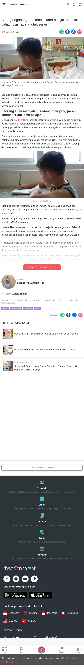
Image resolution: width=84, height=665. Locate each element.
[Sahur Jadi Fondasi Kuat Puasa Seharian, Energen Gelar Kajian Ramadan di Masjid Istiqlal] (42, 365)
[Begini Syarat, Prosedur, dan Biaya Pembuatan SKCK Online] (39, 349)
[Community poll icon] (79, 650)
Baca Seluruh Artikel (42, 266)
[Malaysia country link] (10, 620)
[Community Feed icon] (61, 650)
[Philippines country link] (70, 612)
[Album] (42, 518)
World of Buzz (21, 119)
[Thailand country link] (30, 612)
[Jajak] (42, 502)
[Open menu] (4, 4)
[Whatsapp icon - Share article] (61, 31)
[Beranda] (42, 485)
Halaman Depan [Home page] (7, 300)
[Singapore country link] (11, 612)
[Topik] (42, 535)
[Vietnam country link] (29, 620)
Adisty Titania (19, 293)
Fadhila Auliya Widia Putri (31, 282)
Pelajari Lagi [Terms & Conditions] (72, 658)
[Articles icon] (22, 650)
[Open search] (68, 4)
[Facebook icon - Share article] (67, 31)
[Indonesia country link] (49, 612)
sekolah (5, 308)
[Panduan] (42, 551)
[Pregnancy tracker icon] (41, 650)
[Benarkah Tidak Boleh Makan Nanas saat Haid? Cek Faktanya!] (40, 333)
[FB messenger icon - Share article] (73, 31)
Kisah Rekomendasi (15, 322)
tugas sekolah (16, 308)
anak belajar (28, 308)
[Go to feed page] (18, 4)
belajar (37, 308)
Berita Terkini (22, 300)
